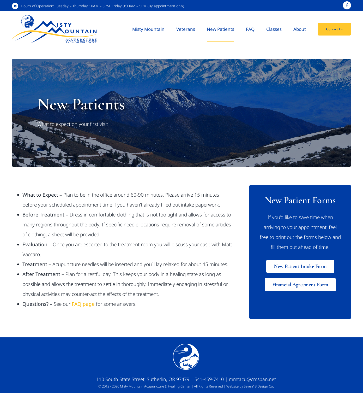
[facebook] (347, 5)
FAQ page (83, 304)
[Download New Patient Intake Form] (300, 266)
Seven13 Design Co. (259, 386)
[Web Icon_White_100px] (186, 346)
